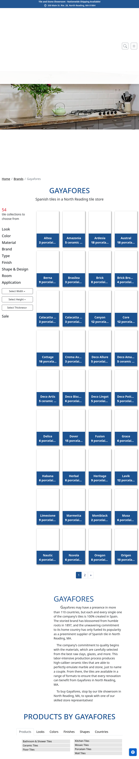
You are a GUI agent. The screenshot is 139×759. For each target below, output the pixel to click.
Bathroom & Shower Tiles (37, 741)
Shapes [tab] (85, 732)
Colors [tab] (54, 732)
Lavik (126, 478)
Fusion (100, 438)
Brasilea (74, 280)
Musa (126, 517)
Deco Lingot (100, 398)
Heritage (100, 478)
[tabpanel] (69, 747)
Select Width (16, 291)
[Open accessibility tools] (133, 752)
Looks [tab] (40, 732)
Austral (126, 240)
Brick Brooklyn (126, 280)
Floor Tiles (28, 749)
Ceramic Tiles (30, 745)
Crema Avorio (74, 359)
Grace (126, 438)
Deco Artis (48, 398)
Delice (48, 438)
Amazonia (74, 240)
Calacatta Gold (48, 319)
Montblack (100, 517)
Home (6, 179)
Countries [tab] (101, 732)
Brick (100, 280)
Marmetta (74, 517)
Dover (74, 438)
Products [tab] (25, 732)
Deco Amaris (126, 359)
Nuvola (74, 557)
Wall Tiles (80, 753)
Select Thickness (16, 307)
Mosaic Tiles (82, 745)
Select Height (16, 299)
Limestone (48, 517)
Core (126, 319)
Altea (48, 240)
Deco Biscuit (74, 398)
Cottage (48, 359)
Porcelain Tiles (83, 749)
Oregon (100, 557)
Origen (126, 557)
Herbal (74, 478)
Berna (48, 280)
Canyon (100, 319)
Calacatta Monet (74, 319)
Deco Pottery (126, 398)
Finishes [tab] (69, 732)
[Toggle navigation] (134, 46)
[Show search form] (125, 46)
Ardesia (100, 240)
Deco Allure (100, 359)
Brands (18, 179)
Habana (48, 478)
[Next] (91, 575)
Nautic (48, 557)
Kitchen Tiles (82, 741)
